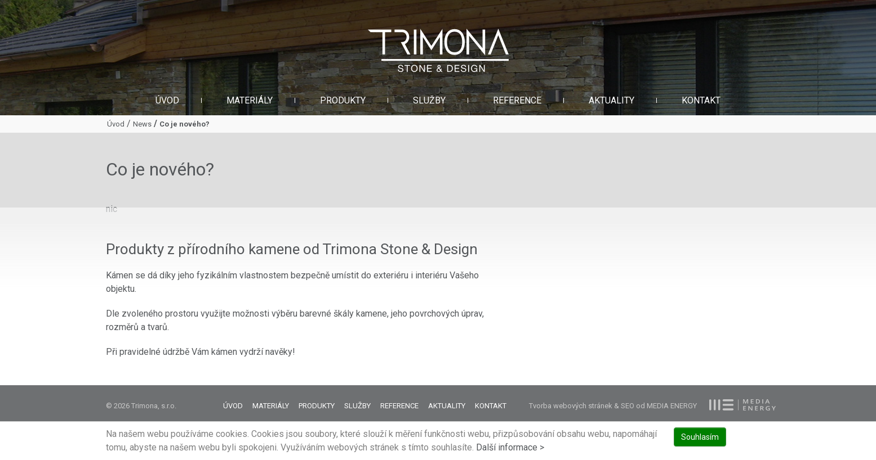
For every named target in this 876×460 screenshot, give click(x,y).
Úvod (167, 100)
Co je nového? (184, 124)
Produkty (343, 100)
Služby (429, 100)
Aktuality (611, 100)
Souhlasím (700, 436)
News (142, 124)
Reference (517, 100)
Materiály (249, 100)
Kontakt (701, 100)
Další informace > (510, 447)
